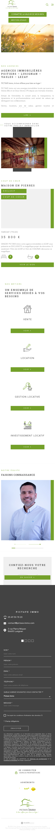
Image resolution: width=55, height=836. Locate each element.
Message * (8, 703)
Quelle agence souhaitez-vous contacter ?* (23, 692)
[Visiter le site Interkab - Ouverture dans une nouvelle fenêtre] (24, 789)
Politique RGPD (24, 829)
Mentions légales (30, 828)
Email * (6, 671)
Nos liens (46, 828)
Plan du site (20, 828)
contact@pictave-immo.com (21, 623)
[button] (23, 44)
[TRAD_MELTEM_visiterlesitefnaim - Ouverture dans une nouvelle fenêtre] (33, 789)
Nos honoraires (10, 828)
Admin (40, 828)
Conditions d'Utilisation (10, 760)
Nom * (6, 650)
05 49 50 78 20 (15, 617)
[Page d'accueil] (12, 4)
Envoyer (16, 728)
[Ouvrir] (47, 4)
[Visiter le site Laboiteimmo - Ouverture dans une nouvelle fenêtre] (27, 823)
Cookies (32, 829)
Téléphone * (9, 682)
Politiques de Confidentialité (38, 759)
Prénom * (7, 661)
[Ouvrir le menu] (52, 4)
